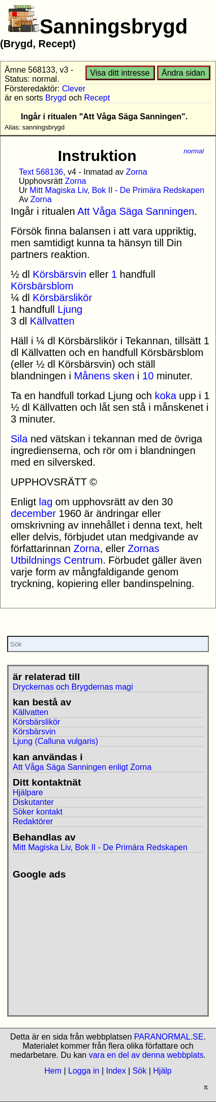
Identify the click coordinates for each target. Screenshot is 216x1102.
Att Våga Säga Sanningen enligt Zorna (82, 767)
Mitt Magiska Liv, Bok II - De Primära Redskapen (116, 190)
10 (147, 375)
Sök (140, 1070)
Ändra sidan (183, 73)
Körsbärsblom (42, 285)
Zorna (136, 172)
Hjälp (162, 1070)
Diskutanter (33, 802)
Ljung (69, 309)
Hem (52, 1070)
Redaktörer (33, 821)
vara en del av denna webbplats (146, 1055)
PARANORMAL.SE (169, 1036)
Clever (73, 88)
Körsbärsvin (59, 274)
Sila (19, 438)
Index (116, 1070)
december (33, 513)
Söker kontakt (38, 811)
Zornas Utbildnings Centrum (85, 554)
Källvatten (52, 321)
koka (165, 395)
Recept (97, 97)
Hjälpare (28, 792)
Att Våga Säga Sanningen (135, 211)
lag (46, 501)
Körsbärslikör (62, 297)
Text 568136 (41, 172)
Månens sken (104, 375)
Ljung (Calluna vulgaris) (55, 741)
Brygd (56, 97)
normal (193, 151)
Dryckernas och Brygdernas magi (73, 687)
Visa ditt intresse (119, 73)
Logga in (83, 1070)
